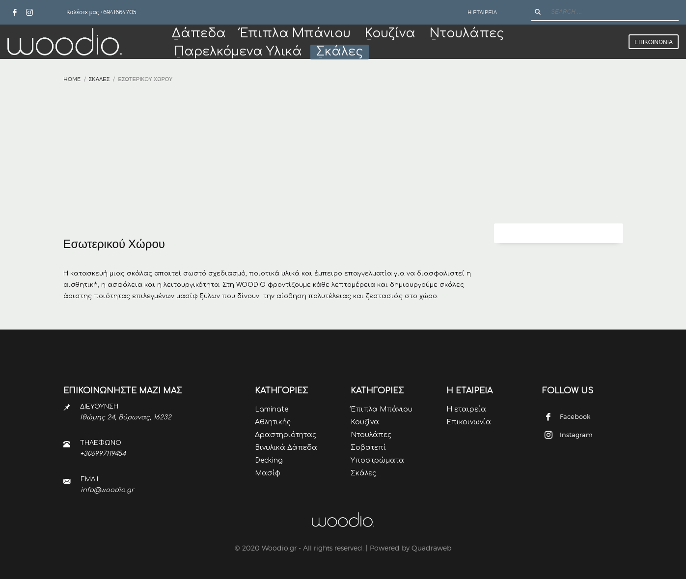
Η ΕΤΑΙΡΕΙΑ (482, 12)
